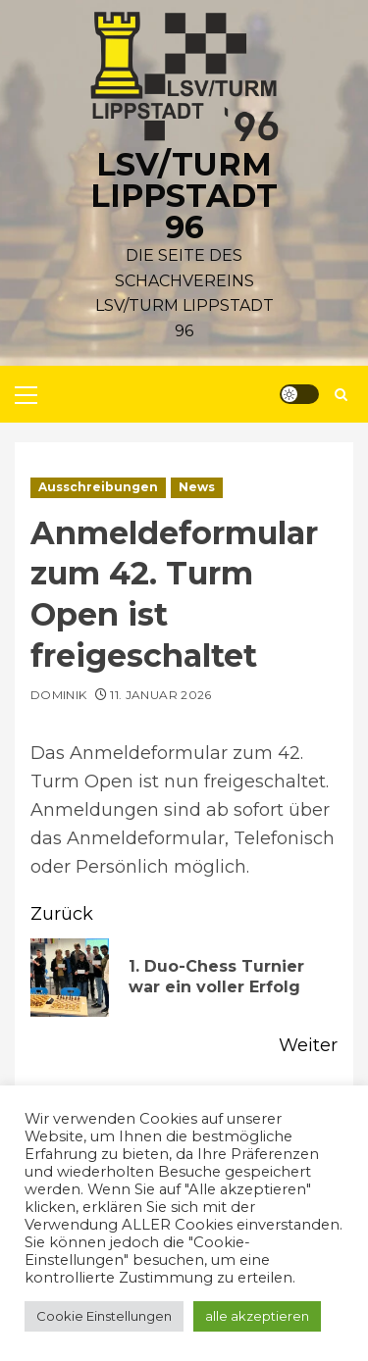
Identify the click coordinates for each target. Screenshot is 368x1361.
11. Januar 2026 (160, 694)
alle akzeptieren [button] (257, 1316)
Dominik (58, 694)
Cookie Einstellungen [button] (104, 1316)
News (197, 486)
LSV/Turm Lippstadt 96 (184, 195)
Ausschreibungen (98, 486)
